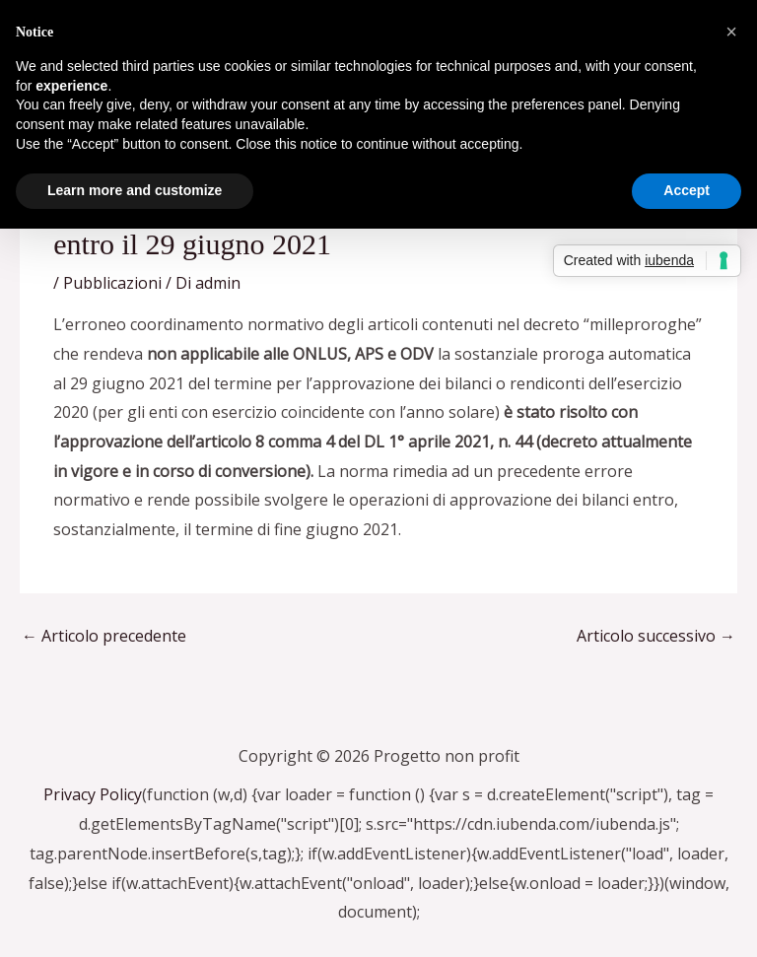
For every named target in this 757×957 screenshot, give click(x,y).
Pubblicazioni (112, 283)
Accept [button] (686, 190)
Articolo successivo (656, 636)
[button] (731, 31)
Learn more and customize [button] (134, 190)
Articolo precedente (104, 636)
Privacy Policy (92, 794)
